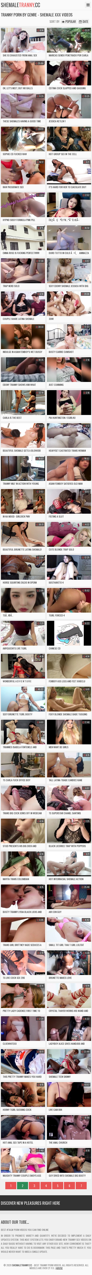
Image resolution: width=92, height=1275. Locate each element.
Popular (69, 21)
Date (83, 21)
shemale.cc (20, 5)
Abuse (59, 1268)
